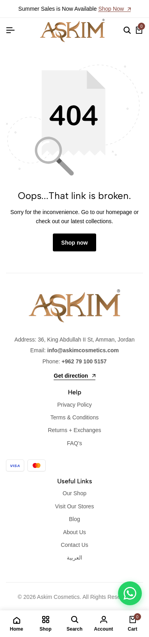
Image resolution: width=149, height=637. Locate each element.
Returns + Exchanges (74, 430)
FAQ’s (74, 443)
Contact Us (74, 545)
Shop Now (114, 9)
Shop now (74, 242)
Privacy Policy (74, 405)
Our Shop (75, 493)
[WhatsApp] (130, 593)
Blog (74, 519)
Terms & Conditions (74, 417)
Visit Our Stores (74, 506)
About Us (74, 532)
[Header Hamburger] (10, 30)
